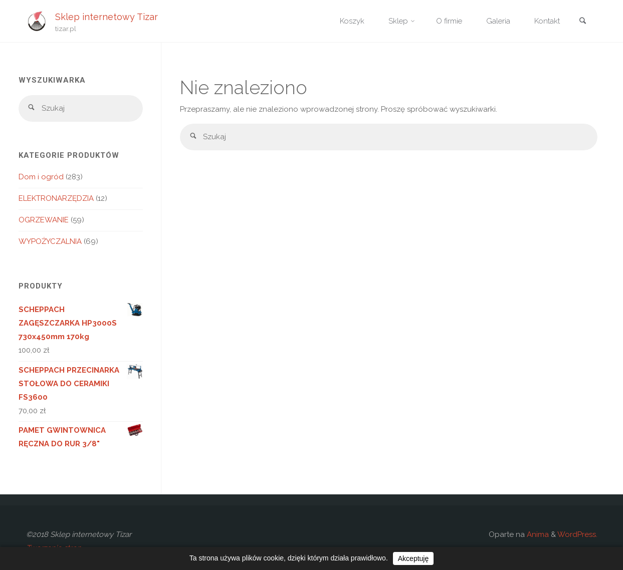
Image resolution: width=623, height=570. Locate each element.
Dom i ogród (41, 176)
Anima (537, 534)
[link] (583, 22)
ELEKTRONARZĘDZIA (56, 198)
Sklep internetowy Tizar (106, 16)
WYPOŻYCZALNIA (50, 241)
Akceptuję (413, 558)
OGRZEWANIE (44, 219)
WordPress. (577, 534)
